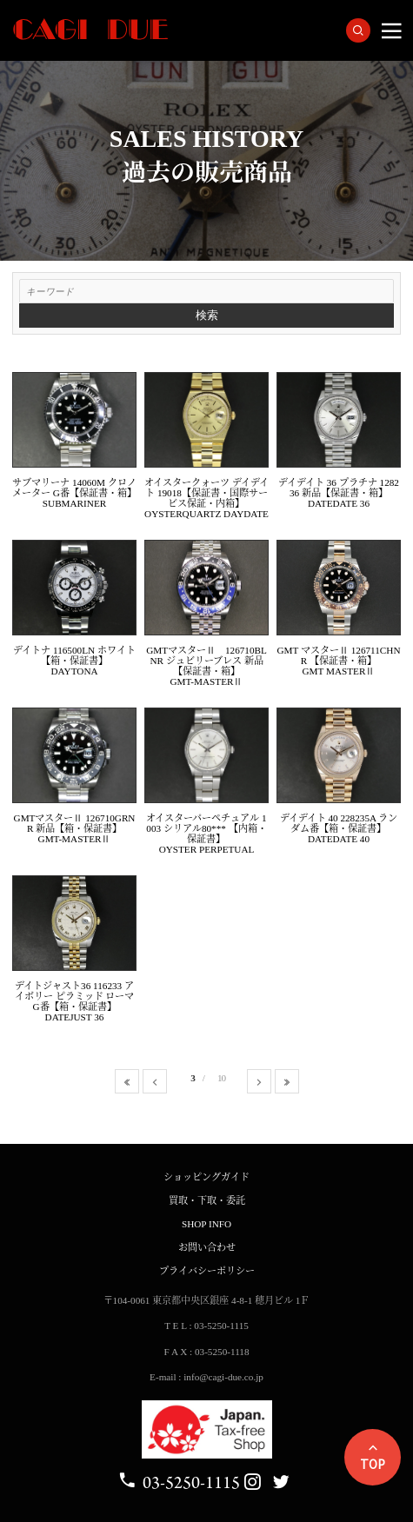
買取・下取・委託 (207, 1200)
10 (221, 1078)
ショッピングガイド (206, 1177)
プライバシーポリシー (207, 1271)
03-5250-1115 (178, 1482)
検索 (207, 315)
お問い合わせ (207, 1247)
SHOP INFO (206, 1224)
